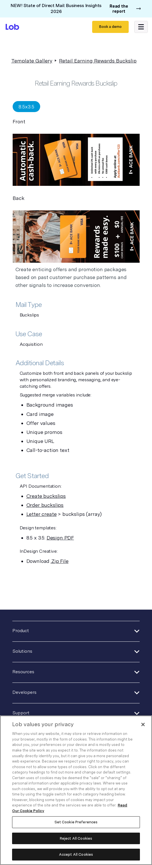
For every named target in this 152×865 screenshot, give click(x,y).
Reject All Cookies (76, 838)
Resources (23, 671)
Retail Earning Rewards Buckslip (98, 61)
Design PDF (60, 538)
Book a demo (110, 26)
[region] (76, 790)
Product (20, 630)
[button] (141, 27)
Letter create (41, 514)
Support (21, 712)
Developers (24, 692)
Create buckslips (46, 496)
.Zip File (60, 561)
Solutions (22, 651)
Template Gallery (31, 61)
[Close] (143, 724)
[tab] (26, 106)
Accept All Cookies (76, 854)
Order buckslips (45, 505)
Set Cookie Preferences (76, 822)
